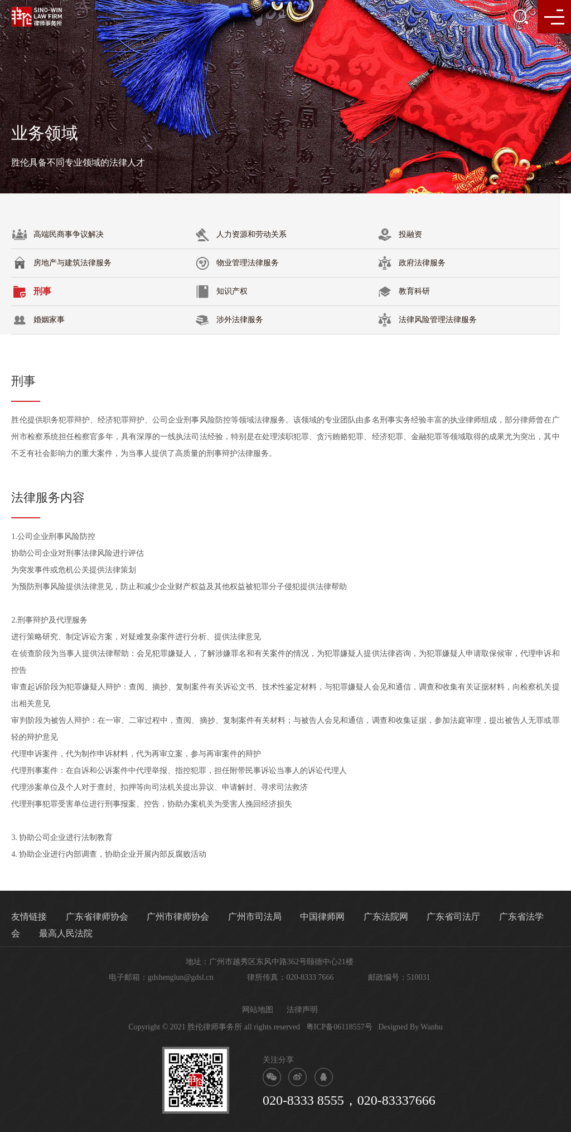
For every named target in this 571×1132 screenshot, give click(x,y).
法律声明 (302, 1009)
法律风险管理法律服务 (426, 320)
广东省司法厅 (453, 916)
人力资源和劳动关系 (240, 234)
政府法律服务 (411, 263)
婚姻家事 (38, 320)
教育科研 (403, 291)
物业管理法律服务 (236, 263)
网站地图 (257, 1009)
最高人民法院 (66, 933)
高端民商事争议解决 (57, 234)
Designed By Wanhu (410, 1027)
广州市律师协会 (178, 916)
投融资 (399, 234)
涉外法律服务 (228, 320)
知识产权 (221, 291)
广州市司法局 (255, 916)
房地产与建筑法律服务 (61, 263)
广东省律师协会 (97, 916)
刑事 (31, 291)
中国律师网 (322, 916)
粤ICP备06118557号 (339, 1027)
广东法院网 (386, 916)
